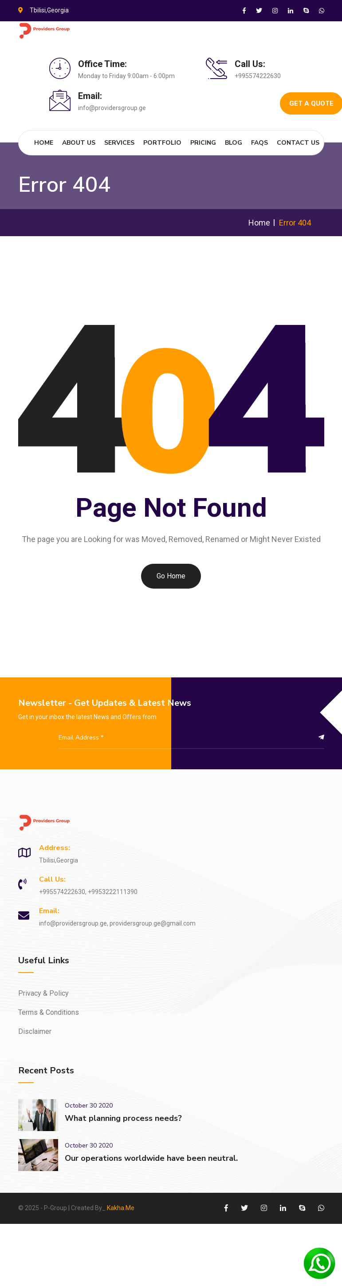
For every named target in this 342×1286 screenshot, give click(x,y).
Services (119, 142)
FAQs (259, 142)
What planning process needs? (123, 1118)
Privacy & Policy (43, 993)
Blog (233, 142)
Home (43, 142)
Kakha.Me (120, 1207)
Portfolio (162, 142)
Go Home (171, 576)
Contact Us (298, 142)
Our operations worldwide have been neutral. (151, 1158)
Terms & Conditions (48, 1012)
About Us (78, 142)
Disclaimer (34, 1031)
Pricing (203, 142)
